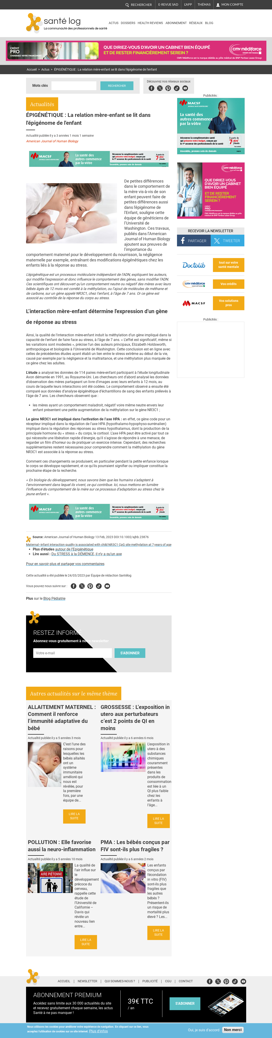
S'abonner (129, 653)
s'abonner (185, 1003)
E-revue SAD (168, 4)
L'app (188, 4)
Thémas (204, 4)
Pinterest (168, 87)
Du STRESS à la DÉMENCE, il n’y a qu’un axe (86, 554)
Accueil (32, 69)
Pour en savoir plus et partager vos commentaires (65, 564)
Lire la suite (74, 816)
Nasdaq (227, 20)
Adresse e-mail (45, 646)
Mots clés (40, 85)
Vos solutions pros (228, 303)
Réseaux (196, 23)
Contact (186, 981)
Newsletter (87, 981)
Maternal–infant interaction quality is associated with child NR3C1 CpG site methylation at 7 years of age (98, 545)
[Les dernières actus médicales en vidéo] (210, 376)
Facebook (151, 87)
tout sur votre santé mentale (228, 265)
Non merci (233, 1030)
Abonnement (176, 23)
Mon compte (232, 4)
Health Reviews (150, 23)
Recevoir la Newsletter (210, 231)
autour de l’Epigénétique (74, 549)
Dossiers (128, 23)
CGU (168, 981)
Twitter (160, 87)
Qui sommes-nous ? (120, 981)
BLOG (209, 23)
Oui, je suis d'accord (203, 1030)
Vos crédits (229, 284)
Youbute (185, 87)
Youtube (107, 585)
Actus (113, 23)
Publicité (150, 981)
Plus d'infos (98, 1031)
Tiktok (177, 87)
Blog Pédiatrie (54, 598)
